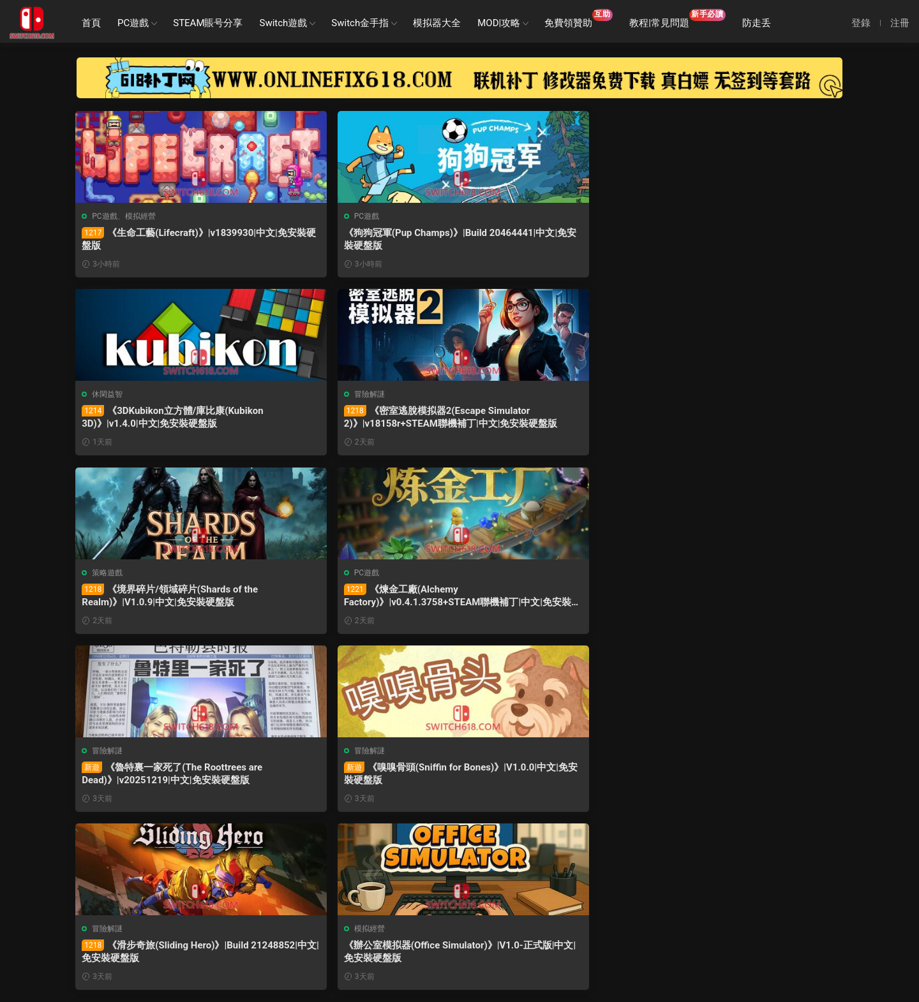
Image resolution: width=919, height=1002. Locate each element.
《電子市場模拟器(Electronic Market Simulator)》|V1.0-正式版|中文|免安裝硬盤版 (553, 777)
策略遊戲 (108, 395)
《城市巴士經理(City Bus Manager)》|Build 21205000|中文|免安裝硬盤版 (360, 777)
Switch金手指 (360, 23)
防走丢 (756, 23)
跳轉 (554, 849)
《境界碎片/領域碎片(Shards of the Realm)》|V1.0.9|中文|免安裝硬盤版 (167, 418)
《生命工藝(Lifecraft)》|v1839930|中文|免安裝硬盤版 (163, 239)
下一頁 (490, 849)
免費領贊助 (578, 19)
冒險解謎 (692, 216)
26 (456, 849)
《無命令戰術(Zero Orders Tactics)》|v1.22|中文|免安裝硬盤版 (743, 598)
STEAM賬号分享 (208, 23)
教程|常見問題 (677, 19)
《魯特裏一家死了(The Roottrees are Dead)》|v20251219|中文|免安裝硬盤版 (554, 418)
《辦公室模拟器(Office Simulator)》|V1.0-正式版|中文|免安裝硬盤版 (359, 598)
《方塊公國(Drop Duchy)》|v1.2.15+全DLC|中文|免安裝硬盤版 (164, 777)
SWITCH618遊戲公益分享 (32, 22)
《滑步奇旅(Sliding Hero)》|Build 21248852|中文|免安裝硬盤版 (166, 598)
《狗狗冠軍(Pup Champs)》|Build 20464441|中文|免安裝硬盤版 (349, 239)
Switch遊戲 (284, 23)
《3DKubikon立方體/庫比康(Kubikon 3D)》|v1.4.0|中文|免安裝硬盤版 (555, 239)
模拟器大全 (437, 23)
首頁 (91, 23)
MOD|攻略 (498, 23)
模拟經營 (141, 216)
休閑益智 (497, 216)
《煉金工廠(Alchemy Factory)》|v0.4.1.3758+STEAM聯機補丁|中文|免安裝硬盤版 (360, 418)
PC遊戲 (133, 23)
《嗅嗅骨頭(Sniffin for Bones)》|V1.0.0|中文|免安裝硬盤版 (743, 418)
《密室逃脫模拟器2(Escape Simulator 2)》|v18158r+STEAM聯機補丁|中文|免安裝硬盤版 (750, 239)
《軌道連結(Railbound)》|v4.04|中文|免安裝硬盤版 (555, 598)
